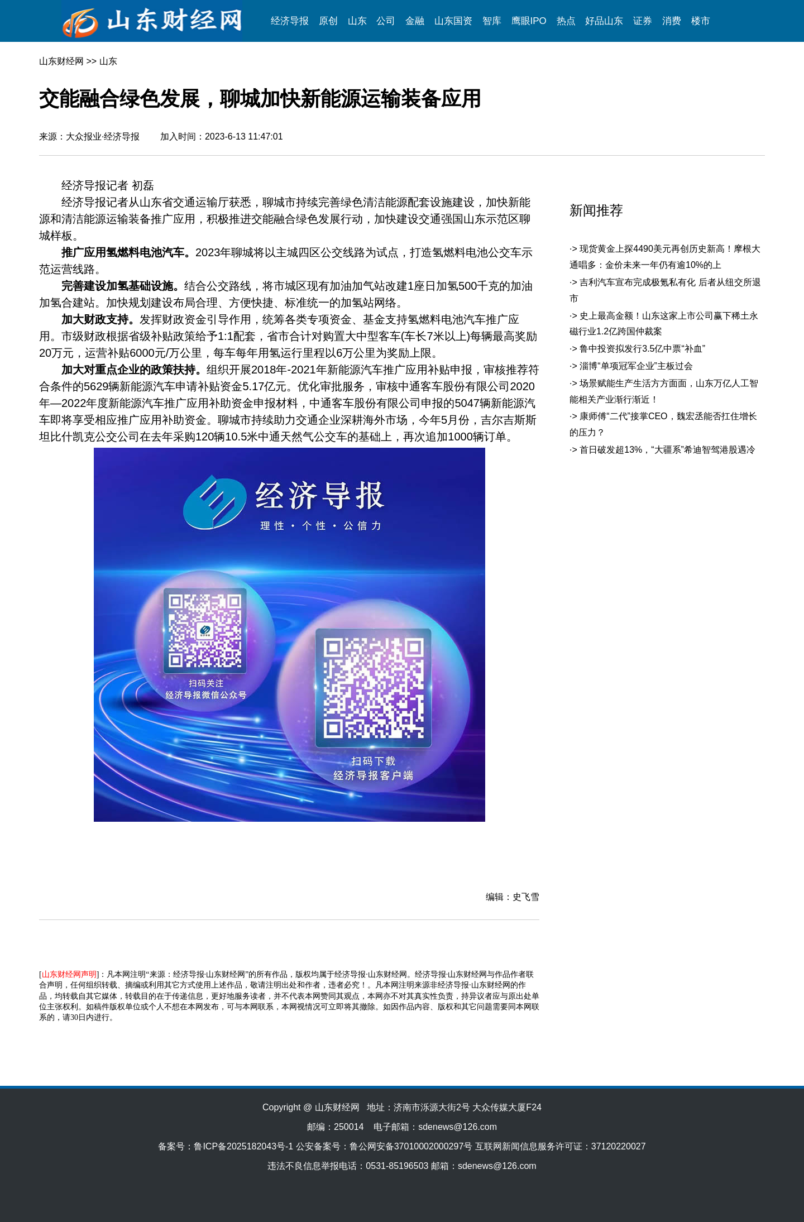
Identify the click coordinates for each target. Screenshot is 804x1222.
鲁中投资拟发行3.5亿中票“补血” (642, 348)
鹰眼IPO (529, 21)
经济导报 (290, 21)
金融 (414, 21)
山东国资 (453, 21)
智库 (491, 21)
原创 (328, 21)
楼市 (700, 21)
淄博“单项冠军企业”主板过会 (636, 366)
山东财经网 (61, 61)
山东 (357, 21)
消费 (671, 21)
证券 (642, 21)
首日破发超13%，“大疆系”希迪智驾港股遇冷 (667, 449)
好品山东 (604, 21)
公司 (385, 21)
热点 (566, 21)
